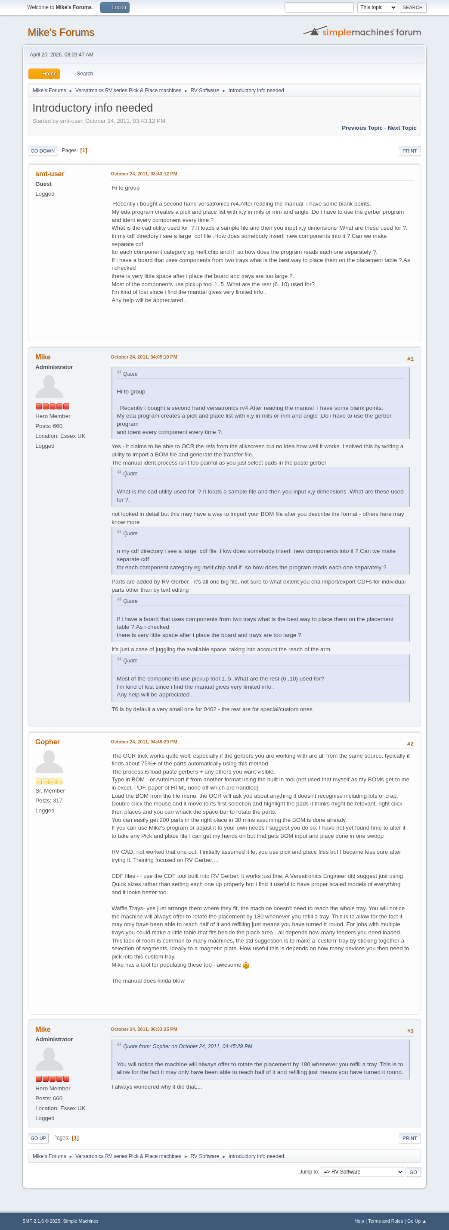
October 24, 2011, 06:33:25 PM (144, 1029)
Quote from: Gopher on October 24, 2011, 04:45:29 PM (187, 1046)
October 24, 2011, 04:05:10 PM (144, 356)
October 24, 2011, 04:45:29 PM (144, 741)
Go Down (43, 150)
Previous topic (362, 128)
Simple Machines (80, 1221)
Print (410, 150)
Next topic (402, 128)
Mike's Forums (61, 32)
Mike (43, 357)
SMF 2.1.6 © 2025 (41, 1221)
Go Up (38, 1138)
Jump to (309, 1172)
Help (359, 1221)
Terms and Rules (385, 1221)
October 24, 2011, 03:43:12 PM (144, 173)
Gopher (47, 742)
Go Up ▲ (417, 1221)
